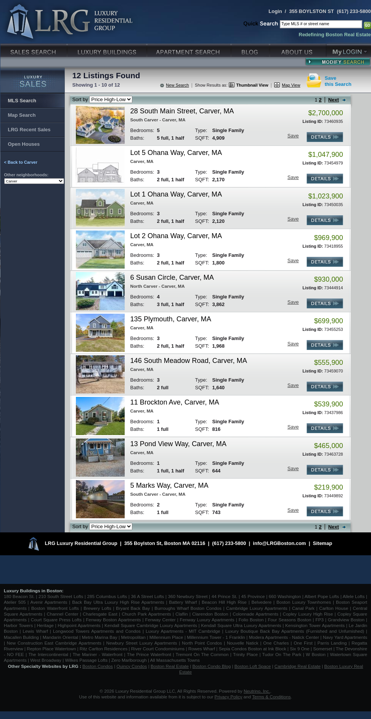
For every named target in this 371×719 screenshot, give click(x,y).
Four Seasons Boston (290, 619)
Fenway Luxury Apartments (207, 619)
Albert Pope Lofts (322, 596)
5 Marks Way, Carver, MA (169, 485)
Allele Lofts (354, 596)
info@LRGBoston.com (279, 543)
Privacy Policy (229, 696)
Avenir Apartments (49, 602)
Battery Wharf (183, 602)
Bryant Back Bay (133, 608)
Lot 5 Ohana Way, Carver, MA (176, 152)
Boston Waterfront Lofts (55, 608)
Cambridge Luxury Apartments (256, 608)
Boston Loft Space (252, 666)
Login (275, 11)
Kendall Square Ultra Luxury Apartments (241, 625)
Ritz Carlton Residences (103, 648)
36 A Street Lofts (147, 596)
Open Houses (24, 144)
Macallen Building (21, 637)
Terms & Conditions (271, 696)
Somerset (322, 648)
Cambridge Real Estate (298, 666)
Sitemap (322, 543)
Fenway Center (160, 619)
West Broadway (45, 660)
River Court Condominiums (158, 648)
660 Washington (285, 596)
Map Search (22, 115)
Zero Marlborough (129, 660)
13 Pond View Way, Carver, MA (178, 444)
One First (303, 642)
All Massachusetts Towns (175, 660)
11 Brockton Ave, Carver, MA (174, 402)
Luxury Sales (34, 49)
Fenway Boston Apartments (113, 619)
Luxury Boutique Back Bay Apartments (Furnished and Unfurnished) (294, 631)
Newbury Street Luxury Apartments (141, 642)
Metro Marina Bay (99, 637)
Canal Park (303, 608)
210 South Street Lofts (61, 596)
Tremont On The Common (201, 654)
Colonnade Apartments (255, 613)
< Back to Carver (21, 162)
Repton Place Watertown (51, 648)
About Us (298, 49)
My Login (349, 49)
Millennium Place (166, 637)
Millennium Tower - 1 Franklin (216, 637)
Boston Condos (97, 666)
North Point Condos (202, 642)
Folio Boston (251, 619)
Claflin (182, 613)
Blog (251, 49)
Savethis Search (338, 81)
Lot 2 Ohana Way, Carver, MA (176, 236)
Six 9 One (299, 648)
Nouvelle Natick (243, 642)
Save (293, 136)
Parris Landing (332, 642)
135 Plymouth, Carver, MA (170, 319)
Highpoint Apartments (80, 625)
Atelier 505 (15, 602)
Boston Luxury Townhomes (303, 602)
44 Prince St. (225, 596)
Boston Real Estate (170, 666)
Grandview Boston (346, 619)
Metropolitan (134, 637)
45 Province (253, 596)
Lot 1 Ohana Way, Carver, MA (176, 194)
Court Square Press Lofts (56, 619)
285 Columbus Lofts (107, 596)
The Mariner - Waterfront (97, 654)
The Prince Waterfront (149, 654)
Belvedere (262, 602)
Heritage (45, 625)
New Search (177, 85)
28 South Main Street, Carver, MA (182, 111)
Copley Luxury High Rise (308, 613)
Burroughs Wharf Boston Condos (188, 608)
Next (333, 100)
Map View (291, 85)
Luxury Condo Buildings (108, 49)
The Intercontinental (48, 654)
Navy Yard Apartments (345, 637)
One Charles (276, 642)
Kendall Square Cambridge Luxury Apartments (151, 625)
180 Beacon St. (19, 596)
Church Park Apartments (146, 613)
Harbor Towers (18, 625)
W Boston (316, 654)
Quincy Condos (132, 666)
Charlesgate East (100, 613)
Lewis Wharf (35, 631)
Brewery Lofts (97, 608)
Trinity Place (246, 654)
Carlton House (333, 608)
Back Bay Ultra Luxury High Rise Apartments (118, 602)
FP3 (320, 619)
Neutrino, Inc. (257, 690)
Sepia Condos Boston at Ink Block (252, 648)
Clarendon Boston (210, 613)
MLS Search (22, 100)
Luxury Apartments (190, 49)
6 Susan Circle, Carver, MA (172, 277)
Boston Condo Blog (212, 666)
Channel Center (63, 613)
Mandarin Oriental (60, 637)
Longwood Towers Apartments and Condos (97, 631)
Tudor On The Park (282, 654)
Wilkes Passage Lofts (86, 660)
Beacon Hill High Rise (224, 602)
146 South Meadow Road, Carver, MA (188, 360)
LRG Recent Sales (29, 129)
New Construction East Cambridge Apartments (54, 642)
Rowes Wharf (201, 648)
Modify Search (337, 61)
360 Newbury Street (187, 596)
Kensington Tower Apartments (315, 625)
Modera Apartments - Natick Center (284, 637)
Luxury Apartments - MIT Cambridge (183, 631)
